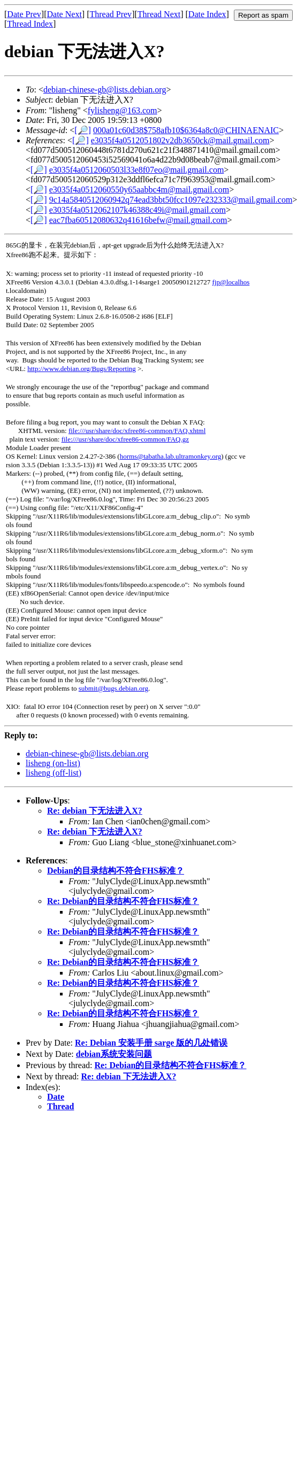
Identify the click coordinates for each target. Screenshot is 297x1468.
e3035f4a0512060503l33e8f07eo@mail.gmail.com (136, 169)
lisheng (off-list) (53, 772)
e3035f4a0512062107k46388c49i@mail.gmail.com (137, 209)
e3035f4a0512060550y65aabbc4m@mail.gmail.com (139, 189)
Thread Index (30, 23)
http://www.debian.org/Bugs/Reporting (81, 369)
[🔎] (82, 130)
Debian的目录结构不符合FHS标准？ (115, 870)
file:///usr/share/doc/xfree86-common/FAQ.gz (125, 439)
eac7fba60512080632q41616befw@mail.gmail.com (138, 220)
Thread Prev (110, 14)
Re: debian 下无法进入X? (94, 810)
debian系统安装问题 (114, 1053)
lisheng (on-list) (53, 763)
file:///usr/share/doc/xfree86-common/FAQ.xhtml (136, 431)
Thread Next (159, 14)
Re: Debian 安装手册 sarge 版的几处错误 (151, 1042)
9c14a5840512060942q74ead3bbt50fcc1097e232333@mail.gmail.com (171, 199)
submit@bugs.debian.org (113, 688)
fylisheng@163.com (122, 110)
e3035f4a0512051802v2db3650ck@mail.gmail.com (180, 140)
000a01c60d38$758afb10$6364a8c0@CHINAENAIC (186, 130)
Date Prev (24, 14)
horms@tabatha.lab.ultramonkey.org (171, 456)
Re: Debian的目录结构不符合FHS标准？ (123, 901)
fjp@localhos (231, 282)
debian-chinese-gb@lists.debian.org (104, 89)
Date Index (207, 14)
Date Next (64, 14)
